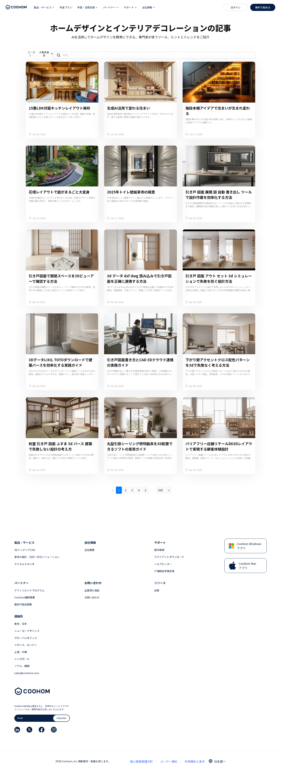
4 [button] (139, 489)
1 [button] (119, 489)
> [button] (169, 489)
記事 (156, 589)
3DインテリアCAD (24, 549)
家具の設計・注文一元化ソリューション (36, 556)
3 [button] (132, 489)
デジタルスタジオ (24, 563)
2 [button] (125, 489)
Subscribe (61, 717)
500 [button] (160, 489)
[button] (44, 7)
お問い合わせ (91, 596)
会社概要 (89, 549)
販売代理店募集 (23, 603)
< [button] (112, 489)
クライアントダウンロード (169, 556)
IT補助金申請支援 (164, 570)
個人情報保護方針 (141, 760)
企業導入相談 (91, 589)
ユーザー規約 (168, 760)
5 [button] (145, 489)
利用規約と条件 (195, 760)
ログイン (235, 7)
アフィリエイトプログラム (29, 589)
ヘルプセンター (163, 563)
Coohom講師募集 (24, 596)
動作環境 (159, 549)
